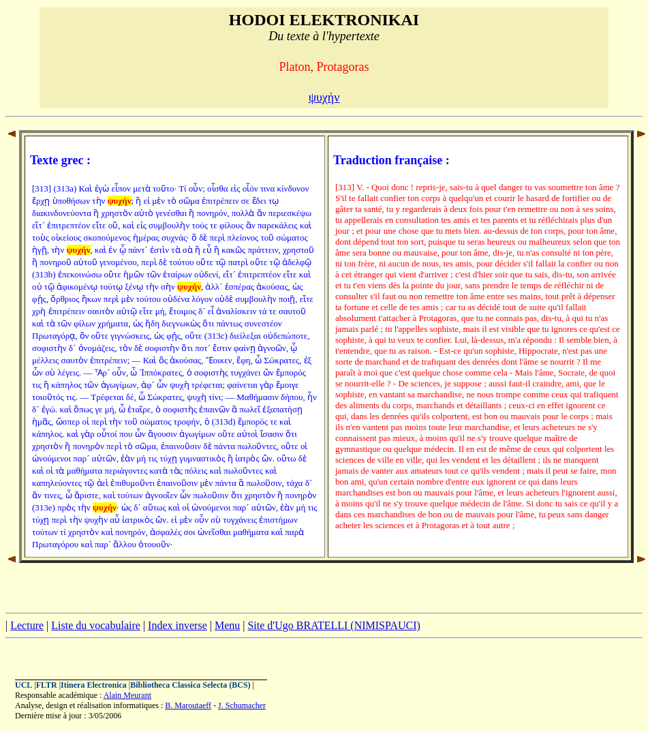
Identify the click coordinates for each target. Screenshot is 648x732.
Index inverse (177, 625)
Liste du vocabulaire (95, 625)
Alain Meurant (127, 695)
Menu (227, 625)
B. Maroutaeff (188, 705)
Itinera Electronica (94, 685)
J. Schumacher (242, 705)
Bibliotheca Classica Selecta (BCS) (190, 685)
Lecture (27, 625)
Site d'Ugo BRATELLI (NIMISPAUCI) (333, 625)
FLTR (46, 685)
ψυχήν (324, 97)
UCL (23, 685)
